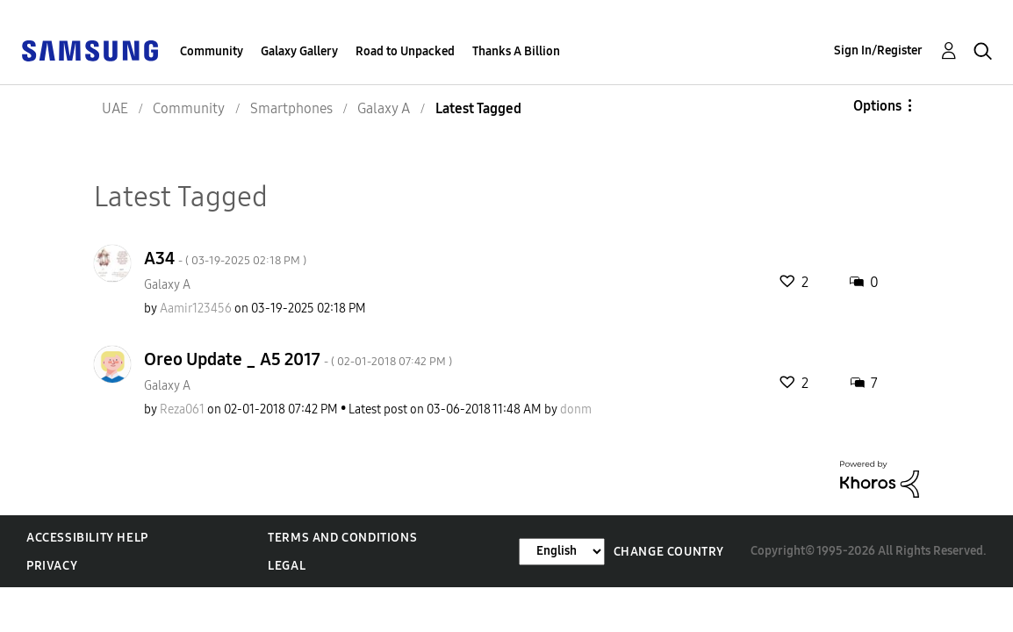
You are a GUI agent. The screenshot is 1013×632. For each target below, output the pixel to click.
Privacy (51, 565)
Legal (286, 565)
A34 (225, 258)
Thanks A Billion (516, 51)
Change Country (669, 551)
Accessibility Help (87, 537)
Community (211, 51)
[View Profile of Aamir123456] (196, 308)
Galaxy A (167, 284)
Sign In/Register (878, 50)
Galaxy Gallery (299, 51)
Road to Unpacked (405, 51)
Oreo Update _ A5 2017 (298, 359)
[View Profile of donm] (576, 409)
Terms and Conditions (342, 537)
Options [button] (877, 105)
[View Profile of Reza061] (182, 409)
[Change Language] (562, 551)
